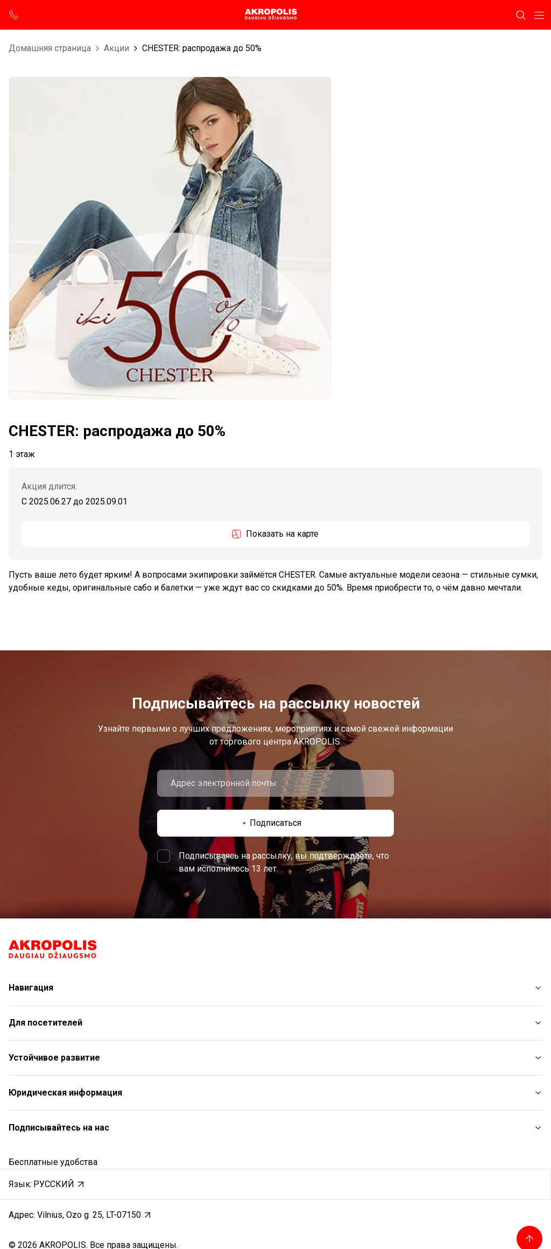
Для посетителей (45, 1023)
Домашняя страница (50, 48)
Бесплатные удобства (53, 1162)
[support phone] (14, 15)
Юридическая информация (65, 1092)
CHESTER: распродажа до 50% (202, 48)
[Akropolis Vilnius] (275, 15)
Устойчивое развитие (54, 1057)
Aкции (116, 48)
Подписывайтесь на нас (59, 1127)
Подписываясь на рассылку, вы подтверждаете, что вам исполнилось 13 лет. (284, 862)
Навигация (31, 988)
